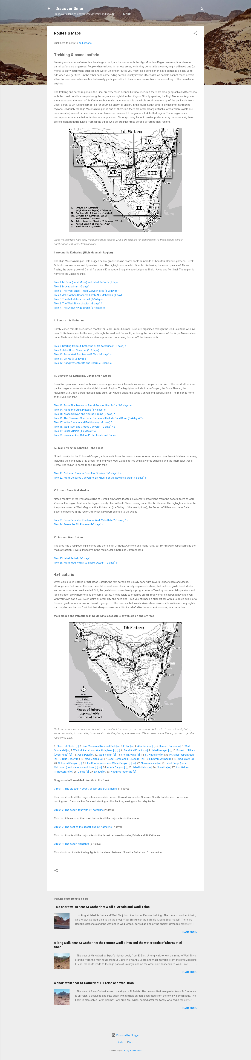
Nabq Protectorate (121, 783)
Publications (181, 25)
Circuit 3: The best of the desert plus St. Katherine (83, 838)
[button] (195, 45)
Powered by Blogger (125, 1035)
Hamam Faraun (168, 757)
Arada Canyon (115, 779)
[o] (77, 757)
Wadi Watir (184, 770)
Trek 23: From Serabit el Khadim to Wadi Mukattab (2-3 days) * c (91, 531)
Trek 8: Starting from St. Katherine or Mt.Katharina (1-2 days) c (90, 357)
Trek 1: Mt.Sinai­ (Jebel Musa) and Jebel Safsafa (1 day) (86, 294)
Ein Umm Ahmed (159, 770)
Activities (110, 25)
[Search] (202, 9)
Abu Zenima (144, 757)
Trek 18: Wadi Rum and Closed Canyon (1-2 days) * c (84, 438)
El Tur (126, 757)
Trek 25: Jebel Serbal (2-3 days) (72, 570)
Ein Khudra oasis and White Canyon (107, 774)
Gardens (158, 25)
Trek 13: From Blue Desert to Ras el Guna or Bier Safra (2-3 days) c (93, 417)
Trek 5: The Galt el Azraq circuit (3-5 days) (78, 311)
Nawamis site (149, 774)
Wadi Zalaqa (92, 770)
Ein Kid (98, 783)
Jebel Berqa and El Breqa (122, 770)
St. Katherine (152, 766)
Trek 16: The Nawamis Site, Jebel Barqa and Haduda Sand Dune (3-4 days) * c (99, 430)
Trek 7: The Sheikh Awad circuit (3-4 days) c (79, 319)
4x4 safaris (85, 54)
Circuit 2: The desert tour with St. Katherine (79, 821)
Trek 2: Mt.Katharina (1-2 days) (71, 298)
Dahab (81, 783)
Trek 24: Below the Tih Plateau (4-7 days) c (78, 536)
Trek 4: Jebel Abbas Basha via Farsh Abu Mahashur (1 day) (88, 306)
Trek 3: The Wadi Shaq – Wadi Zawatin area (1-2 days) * (86, 302)
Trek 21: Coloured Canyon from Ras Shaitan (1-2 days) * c (88, 485)
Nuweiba (162, 779)
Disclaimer (122, 1042)
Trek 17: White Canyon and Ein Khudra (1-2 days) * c (84, 434)
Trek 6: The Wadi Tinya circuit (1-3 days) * (78, 315)
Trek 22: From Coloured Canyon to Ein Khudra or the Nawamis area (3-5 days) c (100, 489)
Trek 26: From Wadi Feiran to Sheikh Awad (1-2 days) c (85, 574)
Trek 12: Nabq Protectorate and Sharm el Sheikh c (83, 374)
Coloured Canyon (68, 774)
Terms (131, 1042)
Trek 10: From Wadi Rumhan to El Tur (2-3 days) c (82, 366)
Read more (189, 943)
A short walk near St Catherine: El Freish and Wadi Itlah (94, 994)
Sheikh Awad (128, 766)
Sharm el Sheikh (66, 757)
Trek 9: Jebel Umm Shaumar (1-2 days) (76, 362)
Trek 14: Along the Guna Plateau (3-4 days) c (80, 421)
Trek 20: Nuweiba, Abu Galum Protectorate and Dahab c (86, 446)
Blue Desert (69, 770)
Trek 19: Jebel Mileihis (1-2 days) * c (75, 442)
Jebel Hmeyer (160, 762)
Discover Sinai (69, 8)
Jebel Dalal (83, 766)
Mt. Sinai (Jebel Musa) (182, 766)
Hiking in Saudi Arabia (133, 1051)
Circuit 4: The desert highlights (71, 855)
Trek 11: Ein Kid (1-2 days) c (70, 370)
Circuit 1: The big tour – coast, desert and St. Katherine (85, 800)
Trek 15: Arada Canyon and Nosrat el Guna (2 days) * (84, 425)
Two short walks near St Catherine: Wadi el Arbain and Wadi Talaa (102, 918)
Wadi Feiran (105, 766)
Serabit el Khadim (134, 762)
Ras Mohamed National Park (99, 757)
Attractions (87, 25)
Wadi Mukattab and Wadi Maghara (92, 762)
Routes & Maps (135, 25)
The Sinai (64, 25)
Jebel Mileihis (140, 779)
